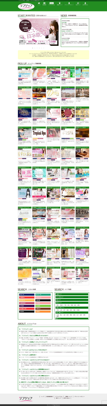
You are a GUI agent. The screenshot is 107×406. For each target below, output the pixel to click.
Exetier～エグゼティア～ (68, 31)
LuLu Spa (64, 22)
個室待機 (38, 300)
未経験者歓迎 (22, 303)
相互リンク (78, 3)
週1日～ (37, 317)
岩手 (64, 310)
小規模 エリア (59, 294)
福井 (81, 315)
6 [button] (44, 48)
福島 (67, 310)
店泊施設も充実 (23, 308)
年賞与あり (38, 308)
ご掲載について (68, 396)
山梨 (64, 315)
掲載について (59, 3)
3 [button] (37, 48)
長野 (84, 315)
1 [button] (32, 48)
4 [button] (39, 48)
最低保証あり (39, 297)
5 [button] (41, 48)
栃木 (75, 305)
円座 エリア (58, 299)
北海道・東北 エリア (60, 307)
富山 (61, 315)
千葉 (65, 305)
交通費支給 (22, 297)
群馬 (78, 305)
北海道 (77, 310)
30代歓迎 (22, 305)
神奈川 (61, 305)
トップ (39, 3)
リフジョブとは (51, 3)
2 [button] (35, 48)
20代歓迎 (38, 303)
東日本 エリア (59, 302)
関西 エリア (58, 318)
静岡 (57, 316)
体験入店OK (22, 317)
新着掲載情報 (49, 396)
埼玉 (68, 305)
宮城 (57, 310)
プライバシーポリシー (69, 3)
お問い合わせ (85, 3)
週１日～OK (38, 294)
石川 (77, 315)
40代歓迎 (38, 305)
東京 (57, 305)
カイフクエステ (65, 40)
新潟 (74, 315)
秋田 (71, 310)
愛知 (71, 315)
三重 (57, 315)
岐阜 (67, 315)
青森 (74, 310)
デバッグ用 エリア (59, 297)
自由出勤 (22, 311)
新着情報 (44, 3)
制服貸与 (38, 311)
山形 (61, 310)
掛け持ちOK (22, 300)
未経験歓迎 (38, 314)
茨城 (72, 305)
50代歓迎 (22, 314)
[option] (38, 32)
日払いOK (22, 294)
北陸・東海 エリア (59, 312)
